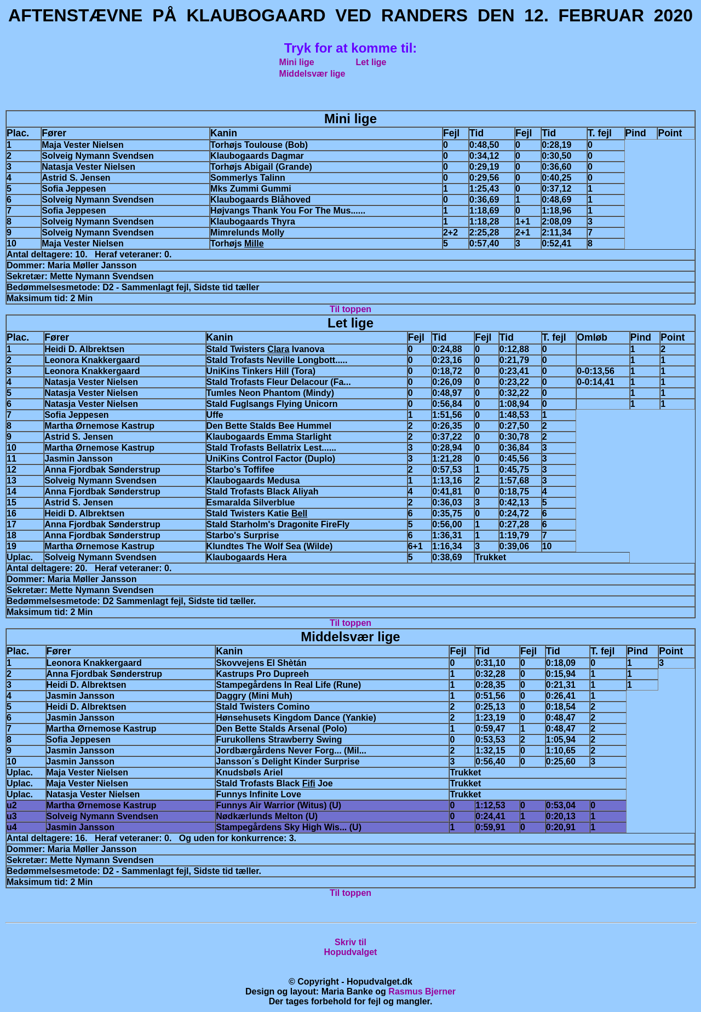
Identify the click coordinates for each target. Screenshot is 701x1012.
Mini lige (296, 62)
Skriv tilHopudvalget (350, 947)
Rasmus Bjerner (422, 991)
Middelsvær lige (312, 73)
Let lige (371, 62)
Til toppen (350, 309)
